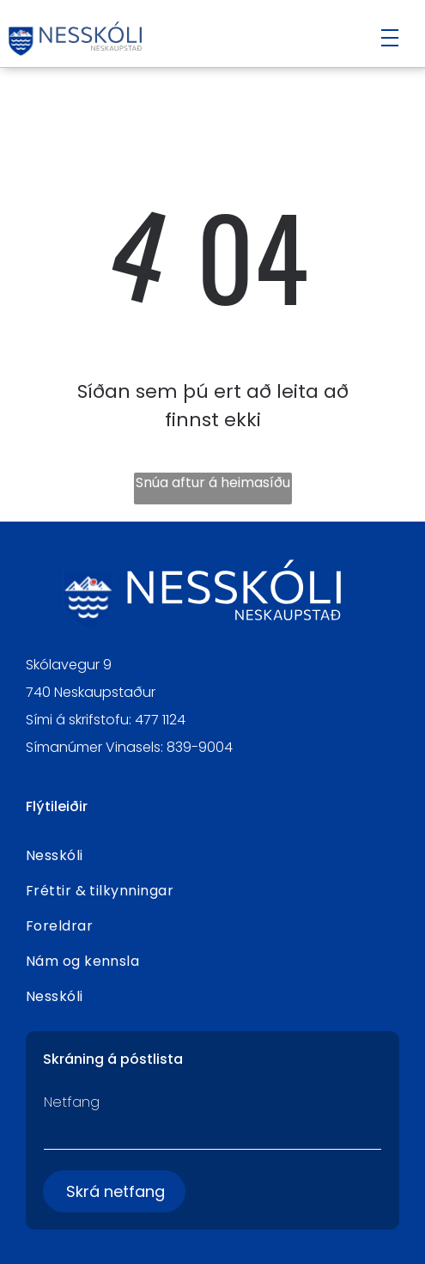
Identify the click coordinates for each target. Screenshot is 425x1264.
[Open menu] (390, 38)
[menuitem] (213, 855)
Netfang (72, 1102)
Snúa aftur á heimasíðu (213, 482)
